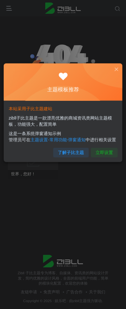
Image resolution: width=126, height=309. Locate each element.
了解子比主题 (70, 150)
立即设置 (102, 150)
